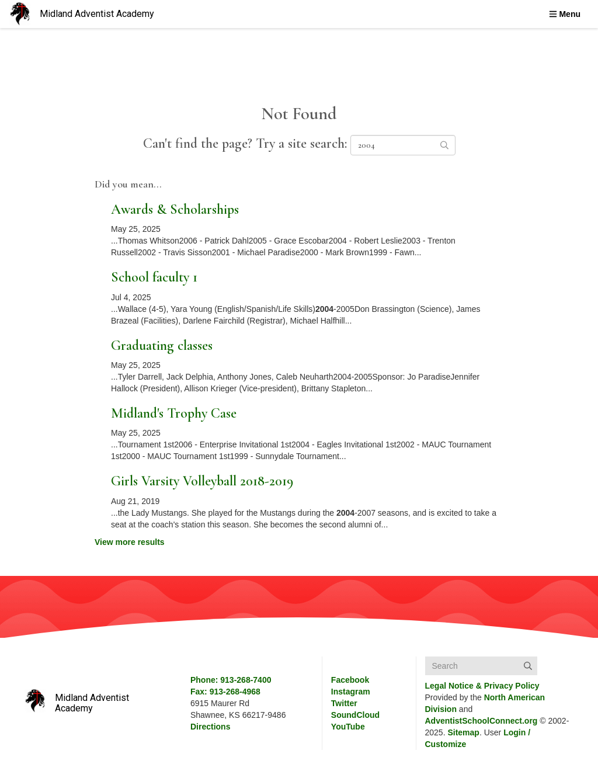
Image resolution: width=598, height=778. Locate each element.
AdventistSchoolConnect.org (481, 720)
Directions (210, 726)
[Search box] (481, 666)
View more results (130, 542)
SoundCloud (355, 715)
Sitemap (463, 732)
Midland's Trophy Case (174, 413)
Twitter (344, 703)
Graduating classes (162, 345)
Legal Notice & (482, 685)
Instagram (350, 691)
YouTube (348, 726)
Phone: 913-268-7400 (231, 680)
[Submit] (528, 666)
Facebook (350, 680)
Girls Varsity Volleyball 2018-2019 (202, 481)
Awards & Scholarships (175, 209)
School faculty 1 (154, 277)
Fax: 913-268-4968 (225, 691)
